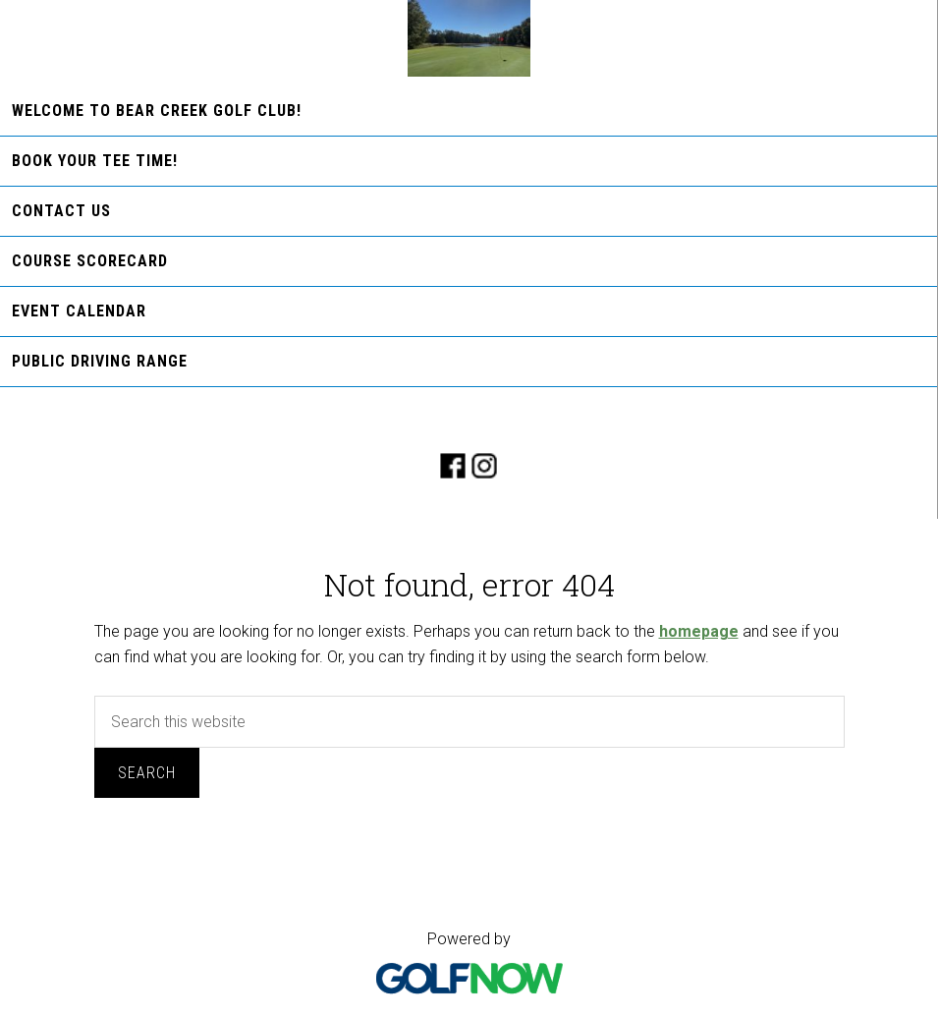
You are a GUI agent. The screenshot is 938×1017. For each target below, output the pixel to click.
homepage (699, 631)
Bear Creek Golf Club (469, 38)
